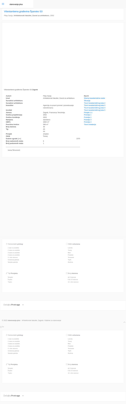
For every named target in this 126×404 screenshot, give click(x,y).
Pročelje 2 (87, 117)
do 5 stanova (72, 277)
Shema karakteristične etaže (94, 98)
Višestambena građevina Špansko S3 (23, 11)
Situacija (87, 101)
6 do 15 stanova (73, 279)
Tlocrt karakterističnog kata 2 (94, 103)
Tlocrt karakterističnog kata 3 (94, 105)
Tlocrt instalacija (90, 124)
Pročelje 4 (87, 122)
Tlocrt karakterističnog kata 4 (94, 108)
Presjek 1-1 (88, 112)
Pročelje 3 (87, 120)
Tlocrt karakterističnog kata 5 (94, 110)
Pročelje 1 (87, 115)
